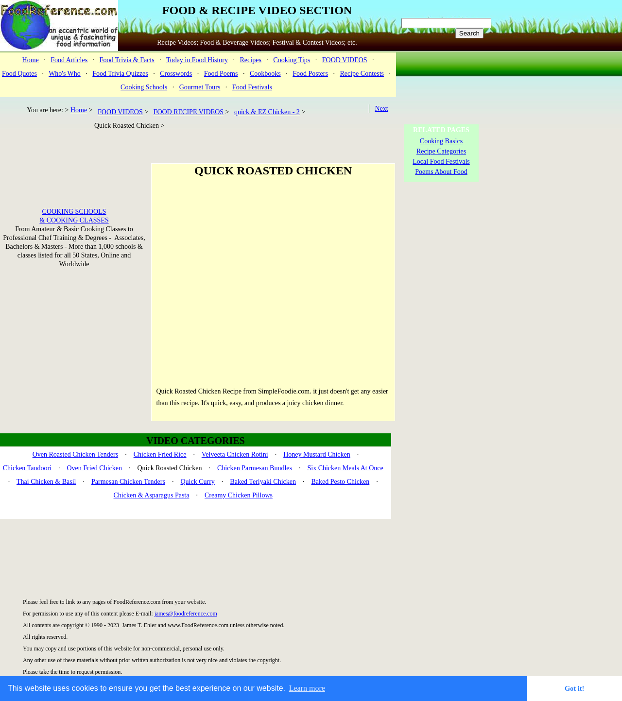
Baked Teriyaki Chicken (263, 481)
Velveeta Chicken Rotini (235, 454)
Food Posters (310, 73)
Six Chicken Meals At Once (345, 468)
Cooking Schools (144, 87)
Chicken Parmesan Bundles (254, 468)
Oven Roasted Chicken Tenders (75, 454)
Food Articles (69, 60)
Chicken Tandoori (27, 468)
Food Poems (221, 73)
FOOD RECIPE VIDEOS (189, 112)
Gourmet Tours (200, 87)
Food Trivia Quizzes (120, 73)
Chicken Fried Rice (160, 454)
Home (30, 60)
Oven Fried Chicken (94, 468)
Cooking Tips (291, 60)
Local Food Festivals (441, 161)
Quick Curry (197, 481)
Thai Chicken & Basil (46, 481)
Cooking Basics (441, 141)
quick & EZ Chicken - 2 (267, 112)
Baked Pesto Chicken (340, 481)
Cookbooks (265, 73)
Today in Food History (197, 60)
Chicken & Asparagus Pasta (152, 495)
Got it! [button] (574, 688)
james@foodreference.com (186, 613)
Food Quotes (19, 73)
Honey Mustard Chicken (316, 454)
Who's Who (65, 73)
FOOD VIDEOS (344, 60)
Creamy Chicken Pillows (239, 495)
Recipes (250, 60)
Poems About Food (441, 171)
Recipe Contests (362, 73)
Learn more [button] (307, 688)
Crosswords (176, 73)
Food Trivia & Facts (127, 60)
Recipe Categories (441, 151)
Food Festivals (252, 87)
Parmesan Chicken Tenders (128, 481)
